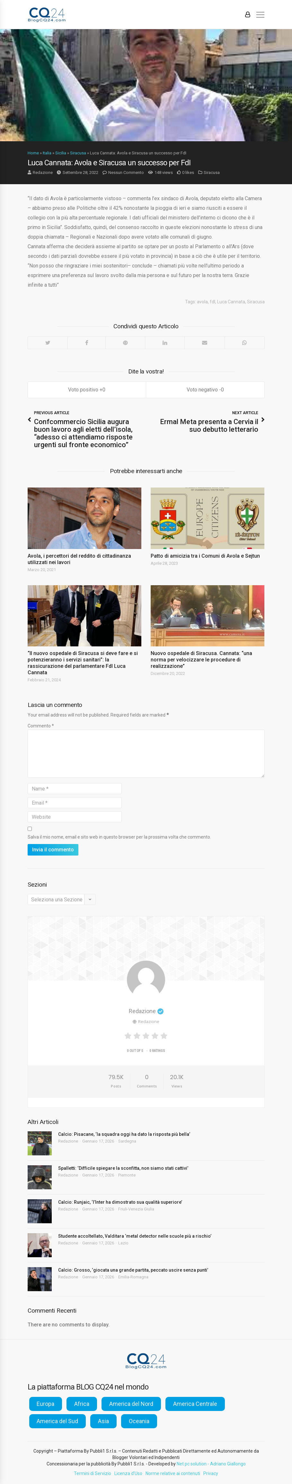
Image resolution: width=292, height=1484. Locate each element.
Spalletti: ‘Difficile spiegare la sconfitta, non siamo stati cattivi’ (123, 1168)
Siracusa (78, 153)
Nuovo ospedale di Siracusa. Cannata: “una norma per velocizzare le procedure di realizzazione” (201, 659)
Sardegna (127, 1141)
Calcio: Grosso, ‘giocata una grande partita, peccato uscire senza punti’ (133, 1270)
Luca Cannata (231, 301)
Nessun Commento (126, 172)
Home (33, 153)
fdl (212, 301)
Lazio (123, 1243)
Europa (45, 1403)
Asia (103, 1421)
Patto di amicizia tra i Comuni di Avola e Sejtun (205, 556)
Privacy (210, 1473)
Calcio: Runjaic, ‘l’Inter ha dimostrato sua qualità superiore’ (120, 1202)
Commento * (41, 725)
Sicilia (60, 153)
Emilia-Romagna (133, 1277)
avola (202, 301)
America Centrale (195, 1403)
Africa (81, 1403)
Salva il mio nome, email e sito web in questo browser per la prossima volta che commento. (119, 837)
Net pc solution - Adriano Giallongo (211, 1463)
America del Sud (57, 1421)
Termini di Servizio (92, 1473)
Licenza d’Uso (128, 1473)
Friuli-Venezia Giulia (136, 1209)
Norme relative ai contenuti (173, 1473)
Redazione (43, 172)
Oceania (139, 1421)
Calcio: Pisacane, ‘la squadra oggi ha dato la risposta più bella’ (124, 1134)
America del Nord (131, 1403)
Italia (47, 153)
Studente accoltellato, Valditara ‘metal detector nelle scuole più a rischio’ (134, 1236)
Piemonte (127, 1175)
